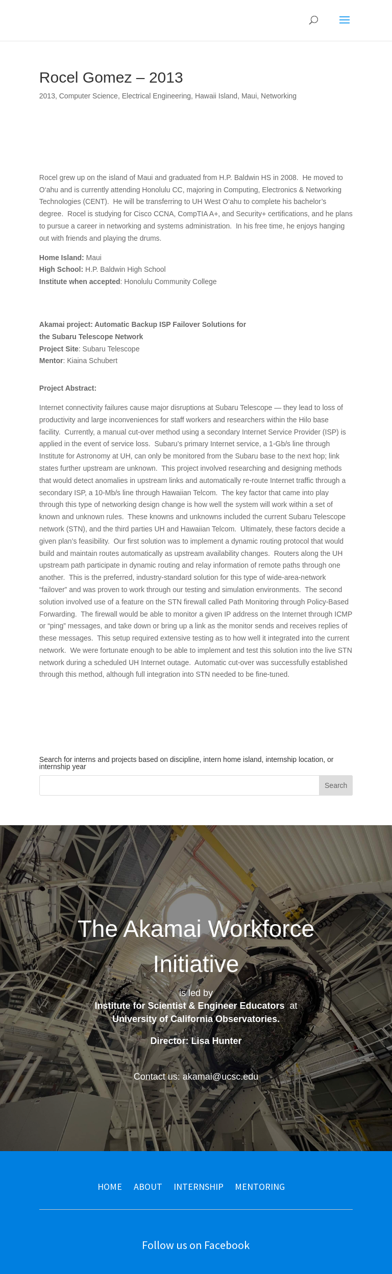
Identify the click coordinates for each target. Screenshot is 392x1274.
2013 (47, 96)
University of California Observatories (194, 1019)
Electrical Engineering (156, 96)
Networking (279, 96)
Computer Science (88, 96)
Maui (249, 96)
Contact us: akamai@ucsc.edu (196, 1077)
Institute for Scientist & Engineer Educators (189, 1006)
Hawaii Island (216, 96)
